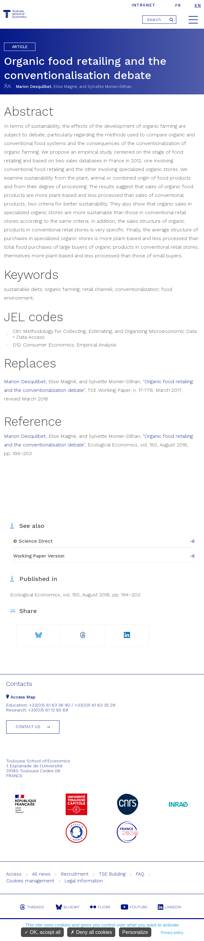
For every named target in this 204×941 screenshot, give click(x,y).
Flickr (100, 907)
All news (41, 874)
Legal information (84, 881)
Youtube (134, 907)
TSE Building (112, 874)
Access (14, 874)
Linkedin (170, 907)
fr (178, 5)
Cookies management (30, 881)
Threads (32, 907)
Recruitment (74, 874)
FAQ (140, 874)
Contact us (28, 726)
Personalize (135, 932)
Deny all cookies (91, 932)
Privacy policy (172, 933)
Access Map (20, 696)
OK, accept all (42, 932)
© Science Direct (33, 541)
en (197, 5)
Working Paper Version (38, 556)
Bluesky (68, 907)
